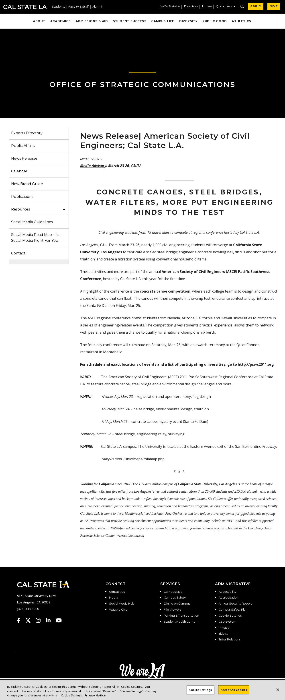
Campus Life (162, 21)
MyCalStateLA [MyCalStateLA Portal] (170, 6)
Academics (60, 21)
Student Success (130, 21)
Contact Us (117, 591)
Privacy (224, 627)
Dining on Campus (177, 603)
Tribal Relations (229, 639)
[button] (225, 7)
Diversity (188, 21)
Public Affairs (23, 146)
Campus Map (173, 591)
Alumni (97, 6)
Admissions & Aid (92, 21)
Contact (18, 253)
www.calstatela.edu (130, 535)
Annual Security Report (235, 603)
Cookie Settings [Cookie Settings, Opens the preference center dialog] (200, 693)
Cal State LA (25, 7)
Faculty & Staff (78, 6)
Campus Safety (175, 597)
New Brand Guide (27, 184)
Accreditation (228, 597)
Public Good (214, 21)
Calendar (19, 171)
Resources (20, 209)
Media (113, 597)
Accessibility (227, 591)
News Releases (24, 158)
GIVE (274, 6)
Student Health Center (180, 621)
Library (207, 6)
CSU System (227, 621)
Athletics (241, 21)
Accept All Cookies (234, 693)
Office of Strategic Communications (142, 84)
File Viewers (172, 609)
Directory (191, 6)
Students (58, 6)
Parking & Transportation (181, 615)
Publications (22, 196)
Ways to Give (118, 609)
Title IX (223, 633)
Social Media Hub (121, 603)
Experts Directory (27, 133)
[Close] (278, 693)
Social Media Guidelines (32, 222)
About (39, 21)
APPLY (255, 6)
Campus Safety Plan (233, 609)
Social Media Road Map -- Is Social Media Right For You (35, 238)
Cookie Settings (230, 615)
